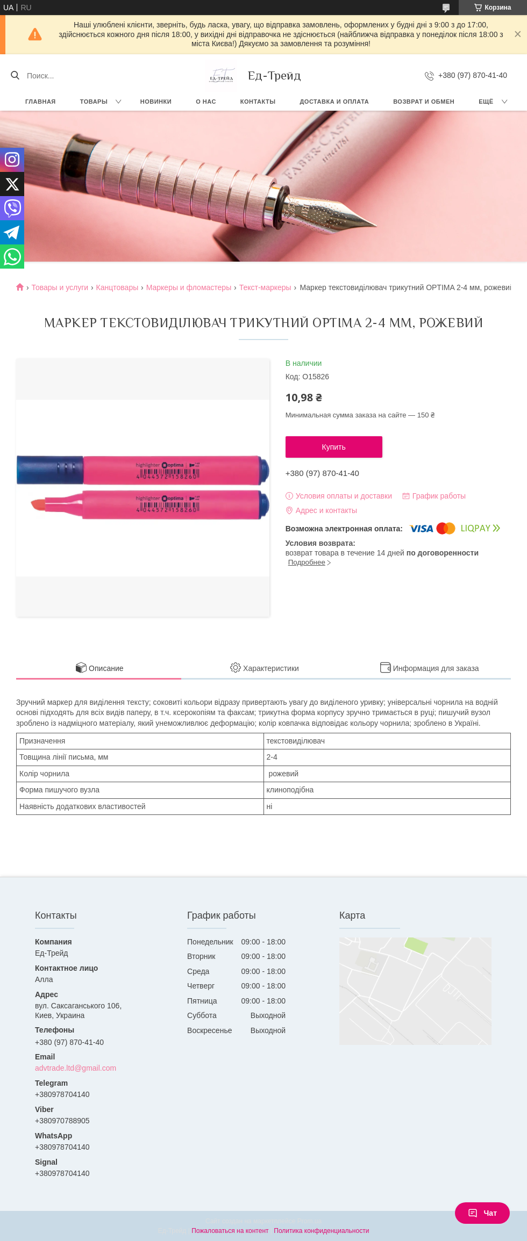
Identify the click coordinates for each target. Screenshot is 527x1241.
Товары (94, 101)
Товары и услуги (59, 287)
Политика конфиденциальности (321, 1231)
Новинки (156, 101)
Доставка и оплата (334, 101)
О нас (206, 101)
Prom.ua (309, 1221)
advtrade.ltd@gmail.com (75, 1068)
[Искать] (15, 75)
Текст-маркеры (265, 287)
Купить (334, 447)
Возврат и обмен (423, 101)
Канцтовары (117, 287)
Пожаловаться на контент (229, 1231)
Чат (482, 1213)
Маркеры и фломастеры (189, 287)
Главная (40, 101)
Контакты (258, 101)
